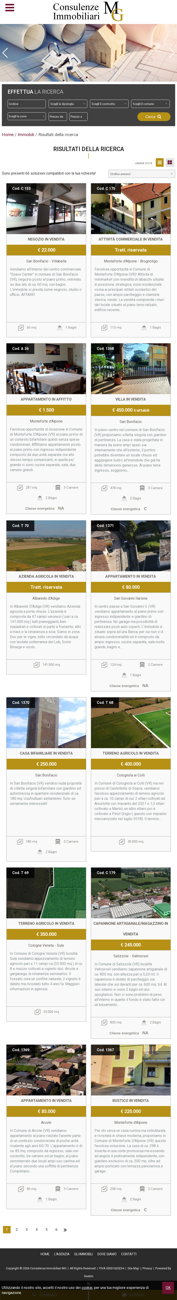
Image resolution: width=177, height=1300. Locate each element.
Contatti (128, 1254)
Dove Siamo (107, 1254)
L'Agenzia (62, 1254)
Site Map (133, 1268)
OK (168, 1287)
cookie (87, 1287)
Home (45, 1254)
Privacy (147, 1268)
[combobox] (68, 104)
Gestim (88, 1276)
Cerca (153, 116)
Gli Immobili (83, 1254)
